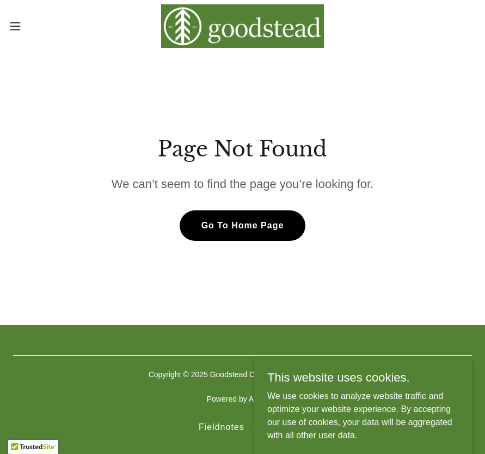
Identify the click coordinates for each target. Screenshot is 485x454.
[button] (40, 26)
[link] (242, 26)
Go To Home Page (242, 225)
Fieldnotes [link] (221, 427)
